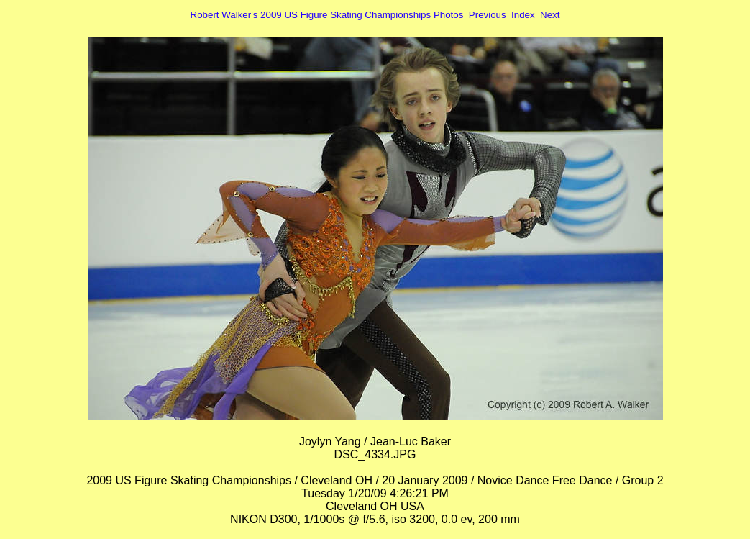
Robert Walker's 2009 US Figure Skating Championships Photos (327, 14)
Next (549, 14)
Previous (487, 14)
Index (523, 14)
